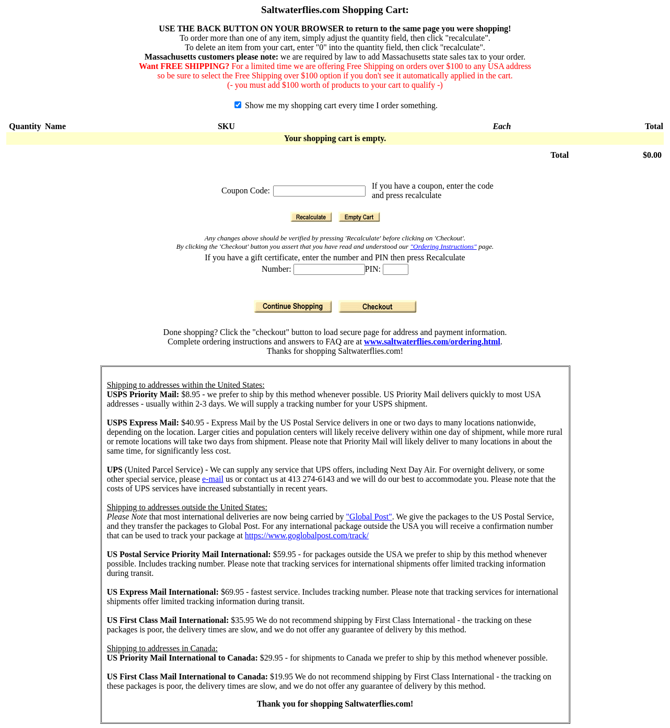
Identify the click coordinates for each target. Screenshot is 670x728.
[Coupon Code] (319, 191)
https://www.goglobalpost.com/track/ (307, 535)
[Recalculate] (311, 217)
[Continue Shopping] (293, 306)
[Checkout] (377, 306)
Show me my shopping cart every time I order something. (336, 105)
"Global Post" (369, 516)
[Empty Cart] (359, 217)
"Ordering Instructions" (443, 246)
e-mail (213, 479)
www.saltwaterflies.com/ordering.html (432, 341)
